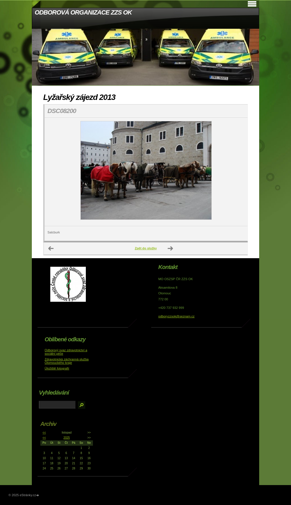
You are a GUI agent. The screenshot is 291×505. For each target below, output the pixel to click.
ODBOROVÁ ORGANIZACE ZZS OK (83, 12)
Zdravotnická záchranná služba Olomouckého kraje (67, 361)
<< (44, 432)
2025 (66, 437)
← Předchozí (51, 248)
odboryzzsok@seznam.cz (176, 316)
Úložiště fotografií (57, 368)
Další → (170, 248)
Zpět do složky (146, 248)
